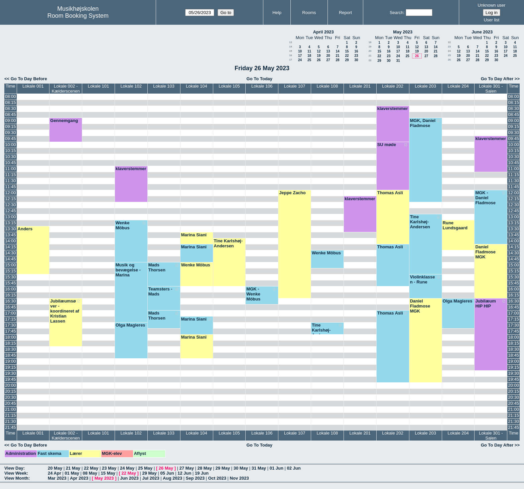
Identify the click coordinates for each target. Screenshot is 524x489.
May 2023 (402, 31)
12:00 (10, 192)
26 (318, 60)
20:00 (10, 385)
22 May (91, 468)
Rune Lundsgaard (455, 225)
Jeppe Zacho (292, 192)
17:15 (10, 319)
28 (337, 60)
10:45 (10, 162)
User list (491, 19)
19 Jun (202, 473)
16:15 (10, 294)
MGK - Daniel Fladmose (490, 197)
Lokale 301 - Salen (491, 89)
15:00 (10, 264)
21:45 (10, 427)
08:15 (10, 102)
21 (337, 55)
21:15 (10, 415)
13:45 (10, 234)
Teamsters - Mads (163, 291)
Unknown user (491, 5)
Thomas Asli (390, 192)
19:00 (10, 361)
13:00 (10, 216)
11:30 (10, 180)
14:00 (10, 240)
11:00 (10, 168)
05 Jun (167, 473)
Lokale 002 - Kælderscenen (66, 89)
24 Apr (54, 473)
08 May (90, 473)
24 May (127, 468)
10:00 (10, 144)
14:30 (10, 252)
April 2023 (323, 31)
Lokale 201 (360, 86)
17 (300, 55)
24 (300, 60)
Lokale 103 (163, 86)
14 (290, 46)
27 (328, 60)
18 (309, 55)
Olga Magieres (458, 300)
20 (328, 55)
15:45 (10, 282)
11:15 (10, 174)
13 (290, 42)
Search (396, 12)
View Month (16, 478)
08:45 (10, 114)
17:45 (10, 331)
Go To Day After (497, 78)
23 (356, 55)
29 (347, 60)
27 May (186, 468)
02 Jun (294, 468)
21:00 (10, 409)
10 (300, 51)
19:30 (10, 373)
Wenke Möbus (131, 225)
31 (398, 61)
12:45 (10, 210)
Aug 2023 (172, 478)
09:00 (10, 120)
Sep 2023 (195, 478)
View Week (15, 473)
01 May (72, 473)
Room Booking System (78, 15)
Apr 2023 (79, 478)
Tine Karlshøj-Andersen (425, 221)
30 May (241, 468)
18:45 (10, 355)
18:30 (10, 349)
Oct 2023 (217, 478)
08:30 (10, 108)
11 (309, 51)
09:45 (10, 138)
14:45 (10, 258)
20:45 (10, 403)
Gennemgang (64, 120)
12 (318, 51)
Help (276, 12)
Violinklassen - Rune (425, 279)
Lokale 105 (229, 86)
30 (356, 60)
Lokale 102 (131, 86)
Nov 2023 (239, 478)
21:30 (10, 421)
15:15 (10, 270)
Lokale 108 (327, 86)
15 (290, 50)
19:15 (10, 367)
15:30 (10, 276)
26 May (166, 468)
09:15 (10, 126)
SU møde (392, 144)
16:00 (10, 288)
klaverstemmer (392, 108)
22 (347, 55)
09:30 (10, 132)
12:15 (10, 198)
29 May (223, 468)
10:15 (10, 150)
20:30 (10, 397)
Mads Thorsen (163, 267)
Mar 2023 (57, 478)
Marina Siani (194, 234)
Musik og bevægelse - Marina (128, 269)
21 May (73, 468)
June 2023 (482, 31)
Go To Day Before (29, 78)
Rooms (309, 12)
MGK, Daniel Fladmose (425, 123)
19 (318, 55)
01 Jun (276, 468)
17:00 (10, 313)
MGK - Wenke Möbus (261, 293)
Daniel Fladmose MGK (485, 251)
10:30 (10, 156)
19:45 (10, 379)
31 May (259, 468)
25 (309, 60)
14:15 (10, 246)
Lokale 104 (196, 86)
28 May (205, 468)
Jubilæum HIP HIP (490, 303)
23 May (109, 468)
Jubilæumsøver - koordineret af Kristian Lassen (65, 311)
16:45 (10, 307)
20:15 (10, 391)
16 (356, 51)
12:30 (10, 204)
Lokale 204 (458, 86)
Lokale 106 (262, 86)
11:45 (10, 186)
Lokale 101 (98, 86)
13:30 (10, 228)
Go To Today (260, 78)
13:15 (10, 222)
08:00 (10, 96)
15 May (108, 473)
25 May (145, 468)
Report (345, 12)
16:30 (10, 300)
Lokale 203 (425, 86)
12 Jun (184, 473)
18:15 (10, 343)
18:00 (10, 337)
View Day (13, 468)
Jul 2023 (150, 478)
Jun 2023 (129, 478)
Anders (25, 228)
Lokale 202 (392, 86)
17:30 (10, 325)
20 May (55, 468)
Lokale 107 (294, 86)
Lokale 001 (33, 86)
